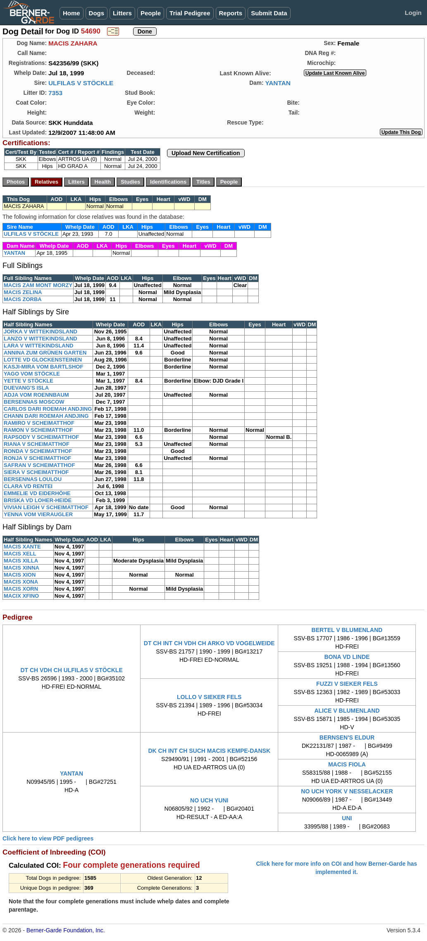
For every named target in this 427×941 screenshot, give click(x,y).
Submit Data (269, 13)
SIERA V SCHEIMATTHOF (36, 472)
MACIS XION (20, 575)
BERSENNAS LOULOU (33, 479)
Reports (231, 13)
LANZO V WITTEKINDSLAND (40, 338)
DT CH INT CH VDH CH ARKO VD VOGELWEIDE (209, 643)
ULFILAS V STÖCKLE (80, 82)
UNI (347, 818)
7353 (55, 92)
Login (413, 12)
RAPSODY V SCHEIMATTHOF (41, 437)
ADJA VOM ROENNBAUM (36, 395)
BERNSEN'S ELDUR (347, 737)
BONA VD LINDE (347, 657)
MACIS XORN (21, 589)
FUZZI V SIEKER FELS (347, 683)
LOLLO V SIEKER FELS (209, 697)
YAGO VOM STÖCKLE (32, 374)
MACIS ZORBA (23, 299)
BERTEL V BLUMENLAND (347, 630)
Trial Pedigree (189, 13)
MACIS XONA (21, 582)
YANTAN (278, 82)
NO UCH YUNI (209, 800)
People (151, 13)
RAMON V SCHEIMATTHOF (38, 430)
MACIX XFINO (21, 596)
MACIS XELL (20, 554)
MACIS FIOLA (347, 764)
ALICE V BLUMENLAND (346, 710)
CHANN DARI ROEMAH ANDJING (46, 416)
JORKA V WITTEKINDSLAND (40, 331)
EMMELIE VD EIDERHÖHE (37, 493)
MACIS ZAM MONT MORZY (38, 285)
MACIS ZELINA (23, 292)
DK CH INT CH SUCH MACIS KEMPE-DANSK (209, 750)
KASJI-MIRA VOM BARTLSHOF (43, 367)
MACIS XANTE (22, 547)
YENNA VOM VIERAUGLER (38, 514)
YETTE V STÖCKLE (28, 381)
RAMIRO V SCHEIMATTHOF (39, 423)
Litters (122, 13)
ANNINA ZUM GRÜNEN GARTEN (45, 353)
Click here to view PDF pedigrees (47, 838)
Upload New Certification (206, 153)
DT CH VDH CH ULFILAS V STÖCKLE (71, 670)
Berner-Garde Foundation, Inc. (65, 930)
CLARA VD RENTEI (28, 486)
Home (71, 13)
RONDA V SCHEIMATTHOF (38, 451)
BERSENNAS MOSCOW (34, 402)
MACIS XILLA (21, 561)
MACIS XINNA (21, 568)
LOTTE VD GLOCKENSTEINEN (43, 360)
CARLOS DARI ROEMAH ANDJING (48, 409)
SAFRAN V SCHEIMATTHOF (39, 465)
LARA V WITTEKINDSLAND (39, 345)
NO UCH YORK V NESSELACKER (347, 791)
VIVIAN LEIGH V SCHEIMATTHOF (46, 507)
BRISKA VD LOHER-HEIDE (38, 500)
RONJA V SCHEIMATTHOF (37, 458)
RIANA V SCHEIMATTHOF (36, 444)
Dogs (97, 13)
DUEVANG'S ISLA (26, 388)
